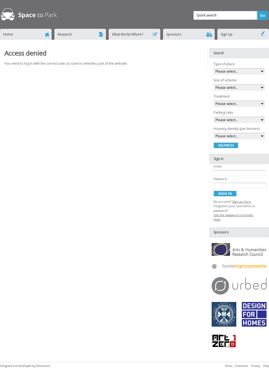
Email (218, 166)
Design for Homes (254, 315)
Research (65, 34)
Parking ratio (223, 112)
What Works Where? (127, 34)
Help (217, 219)
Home (8, 34)
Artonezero (224, 342)
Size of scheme (225, 80)
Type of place (224, 64)
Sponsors (173, 34)
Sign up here (241, 201)
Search (226, 145)
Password (220, 179)
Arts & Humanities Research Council (239, 250)
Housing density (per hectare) (236, 128)
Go (262, 15)
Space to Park (29, 15)
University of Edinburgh (224, 315)
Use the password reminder (234, 215)
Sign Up (226, 34)
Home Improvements (239, 268)
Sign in (225, 194)
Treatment (222, 96)
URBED (239, 287)
